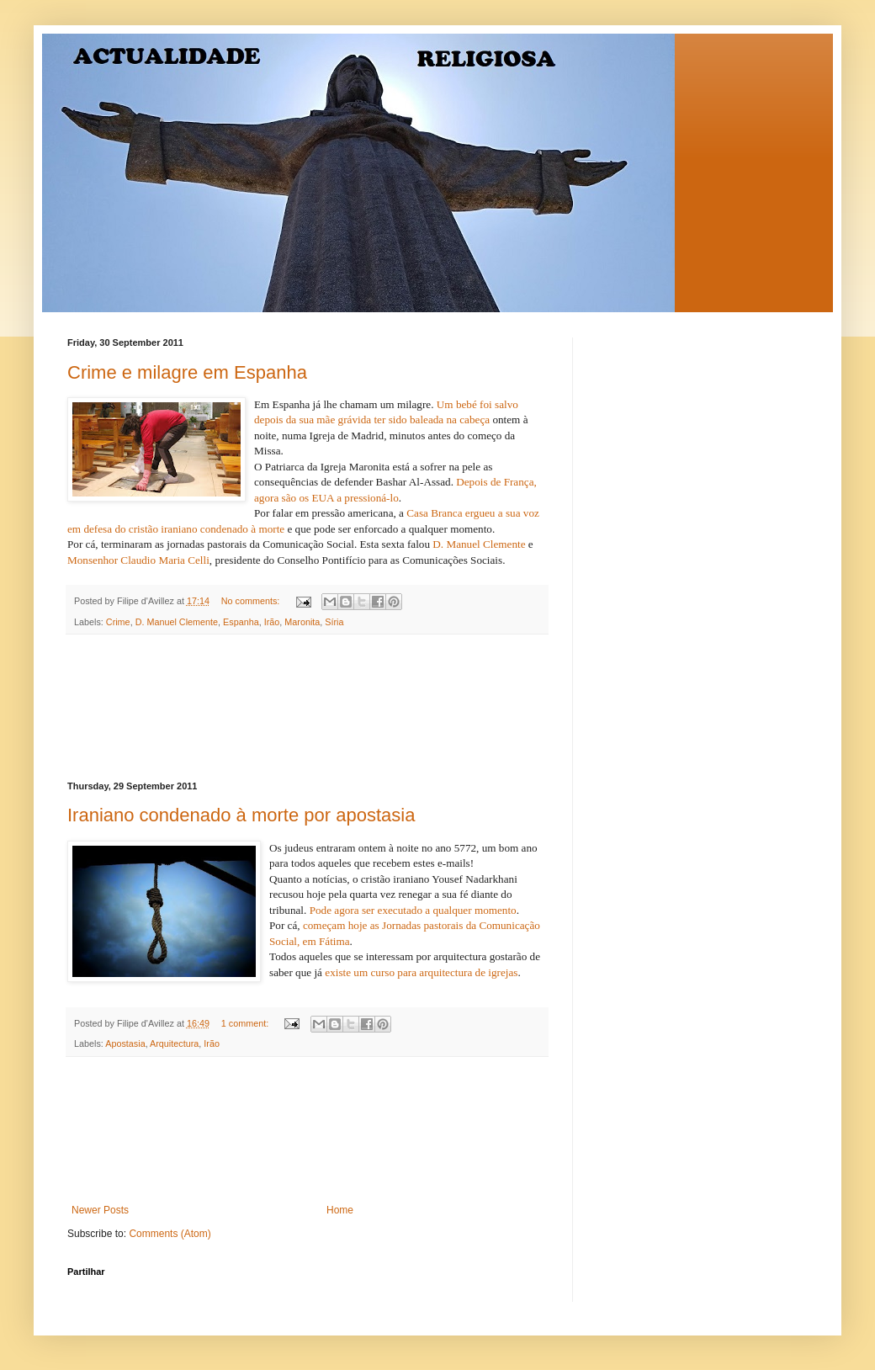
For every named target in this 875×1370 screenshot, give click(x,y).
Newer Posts (100, 1210)
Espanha (241, 622)
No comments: (252, 601)
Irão (272, 622)
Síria (334, 622)
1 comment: (246, 1023)
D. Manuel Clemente (480, 544)
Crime (118, 622)
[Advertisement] (307, 708)
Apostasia (125, 1043)
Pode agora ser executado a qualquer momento (413, 910)
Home (339, 1210)
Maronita (302, 622)
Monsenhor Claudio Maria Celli (138, 560)
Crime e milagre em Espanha (187, 372)
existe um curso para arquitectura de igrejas (421, 972)
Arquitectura (174, 1043)
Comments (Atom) (169, 1234)
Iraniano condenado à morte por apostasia (241, 815)
